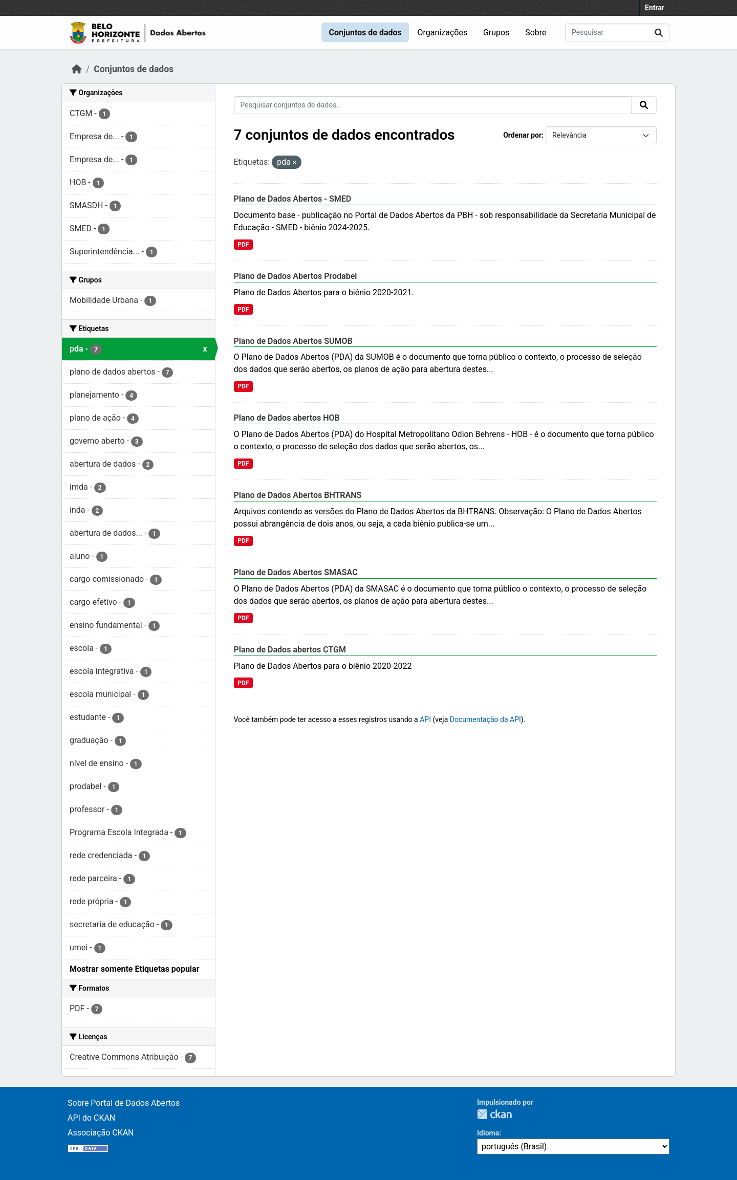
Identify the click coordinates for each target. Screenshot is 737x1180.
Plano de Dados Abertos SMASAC (296, 572)
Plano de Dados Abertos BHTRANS (298, 495)
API (425, 719)
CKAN (494, 1114)
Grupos (496, 32)
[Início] (77, 69)
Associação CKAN (101, 1133)
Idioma (488, 1133)
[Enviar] (658, 32)
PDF (243, 244)
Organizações (443, 32)
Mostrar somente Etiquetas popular (135, 969)
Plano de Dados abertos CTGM (290, 649)
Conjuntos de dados (365, 32)
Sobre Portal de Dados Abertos (124, 1103)
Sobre (535, 32)
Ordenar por (522, 135)
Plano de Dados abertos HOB (287, 418)
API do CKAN (91, 1118)
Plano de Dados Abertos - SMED (293, 199)
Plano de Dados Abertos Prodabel (295, 276)
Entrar (654, 8)
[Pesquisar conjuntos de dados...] (617, 32)
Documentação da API (485, 719)
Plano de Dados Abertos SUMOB (293, 341)
